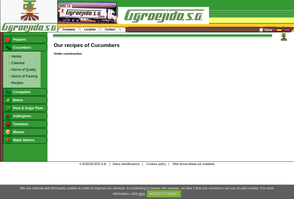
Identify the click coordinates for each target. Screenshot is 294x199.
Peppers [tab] (15, 39)
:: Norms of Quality (22, 70)
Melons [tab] (14, 132)
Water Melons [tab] (20, 140)
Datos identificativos (126, 164)
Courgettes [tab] (17, 91)
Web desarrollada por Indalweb (193, 164)
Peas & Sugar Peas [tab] (24, 107)
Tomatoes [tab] (16, 124)
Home (268, 30)
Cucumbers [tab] (18, 47)
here (141, 194)
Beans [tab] (14, 99)
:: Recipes (16, 83)
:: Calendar (17, 63)
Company (69, 29)
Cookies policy (156, 164)
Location (90, 29)
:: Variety (15, 56)
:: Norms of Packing (23, 76)
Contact (110, 29)
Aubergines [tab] (18, 115)
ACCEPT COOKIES (164, 194)
